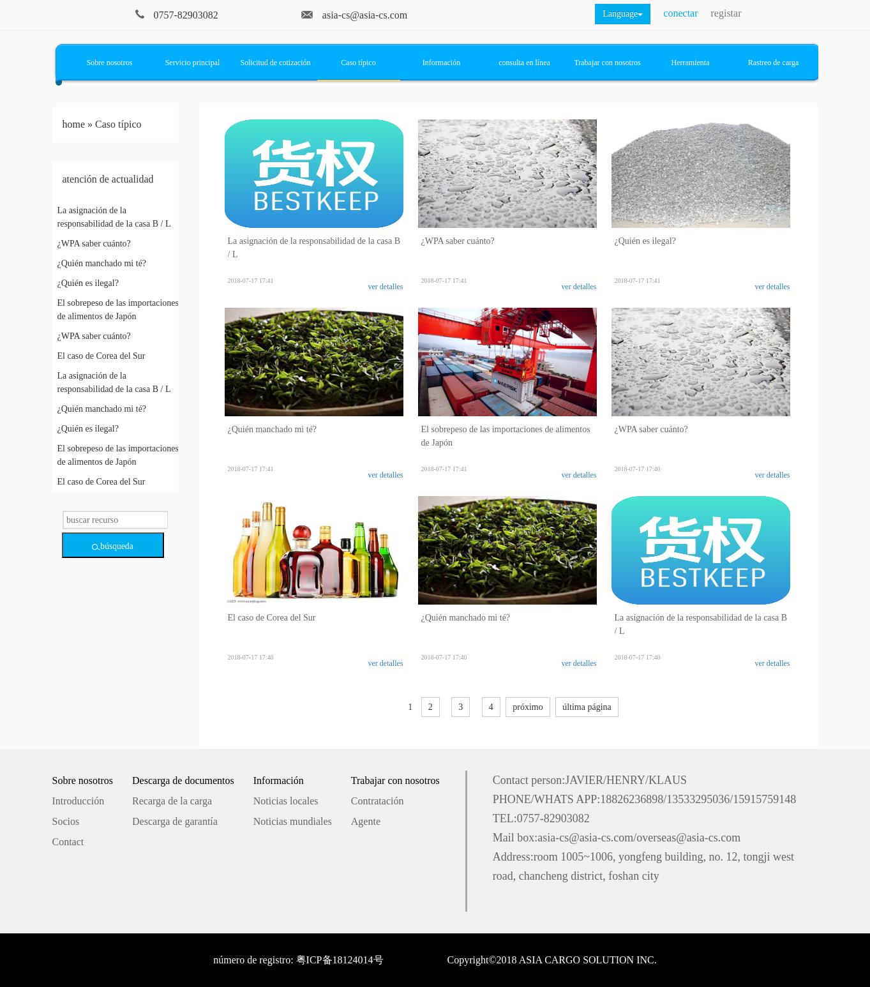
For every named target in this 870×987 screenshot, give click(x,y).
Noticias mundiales (292, 821)
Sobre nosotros (110, 62)
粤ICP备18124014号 (340, 959)
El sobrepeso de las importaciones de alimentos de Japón (118, 309)
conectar (680, 13)
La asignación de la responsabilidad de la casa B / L (114, 217)
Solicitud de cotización (276, 62)
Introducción (78, 800)
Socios (66, 821)
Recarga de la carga (172, 800)
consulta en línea (524, 62)
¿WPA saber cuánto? (94, 243)
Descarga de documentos (183, 780)
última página (586, 707)
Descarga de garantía (175, 821)
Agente (365, 821)
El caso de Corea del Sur (101, 356)
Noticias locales (286, 800)
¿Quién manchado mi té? (102, 263)
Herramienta (690, 62)
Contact (68, 841)
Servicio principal (192, 62)
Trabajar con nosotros (607, 62)
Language (623, 14)
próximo (528, 707)
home (74, 124)
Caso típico (358, 62)
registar (726, 13)
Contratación (377, 800)
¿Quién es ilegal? (88, 283)
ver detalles (385, 286)
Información (441, 62)
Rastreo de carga (773, 62)
